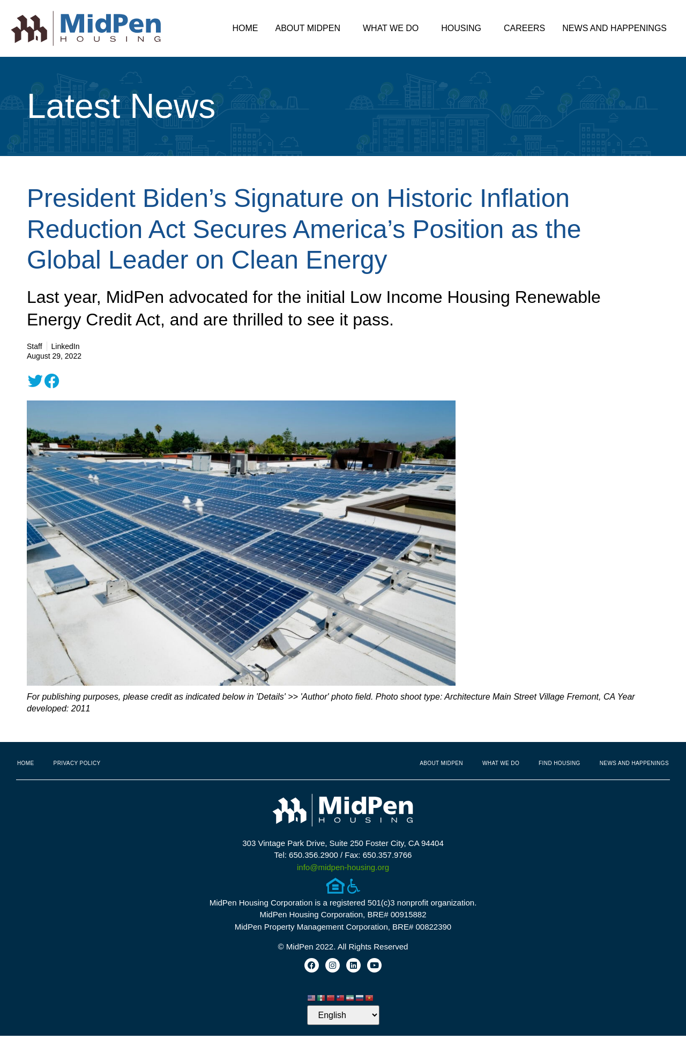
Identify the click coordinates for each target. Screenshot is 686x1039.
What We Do (393, 28)
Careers (524, 28)
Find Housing (559, 763)
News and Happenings (617, 28)
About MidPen (310, 28)
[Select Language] (343, 1018)
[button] (35, 381)
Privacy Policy (77, 763)
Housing (464, 28)
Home (245, 28)
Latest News (121, 106)
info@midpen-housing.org (343, 867)
